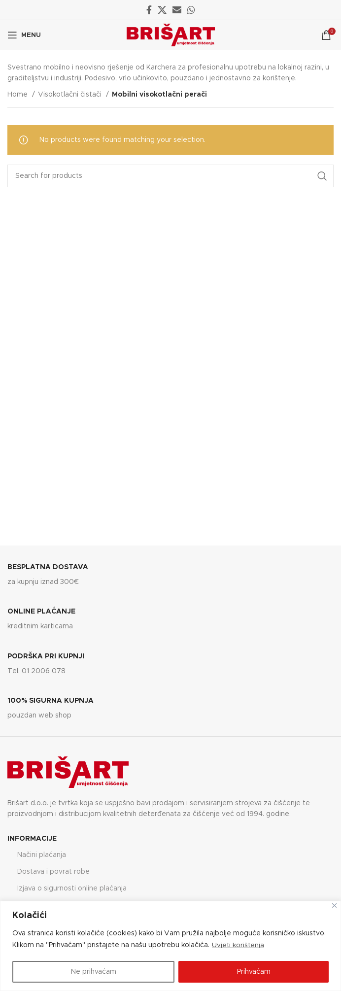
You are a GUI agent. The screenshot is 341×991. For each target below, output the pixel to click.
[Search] (170, 176)
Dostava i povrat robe (53, 871)
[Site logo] (171, 35)
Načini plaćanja (41, 855)
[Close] (334, 905)
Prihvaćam (254, 971)
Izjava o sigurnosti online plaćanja (72, 888)
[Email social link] (177, 9)
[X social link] (162, 9)
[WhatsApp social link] (191, 9)
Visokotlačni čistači (70, 94)
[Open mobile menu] (24, 35)
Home (18, 94)
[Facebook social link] (149, 9)
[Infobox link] (170, 575)
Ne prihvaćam (93, 971)
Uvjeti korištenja (238, 945)
